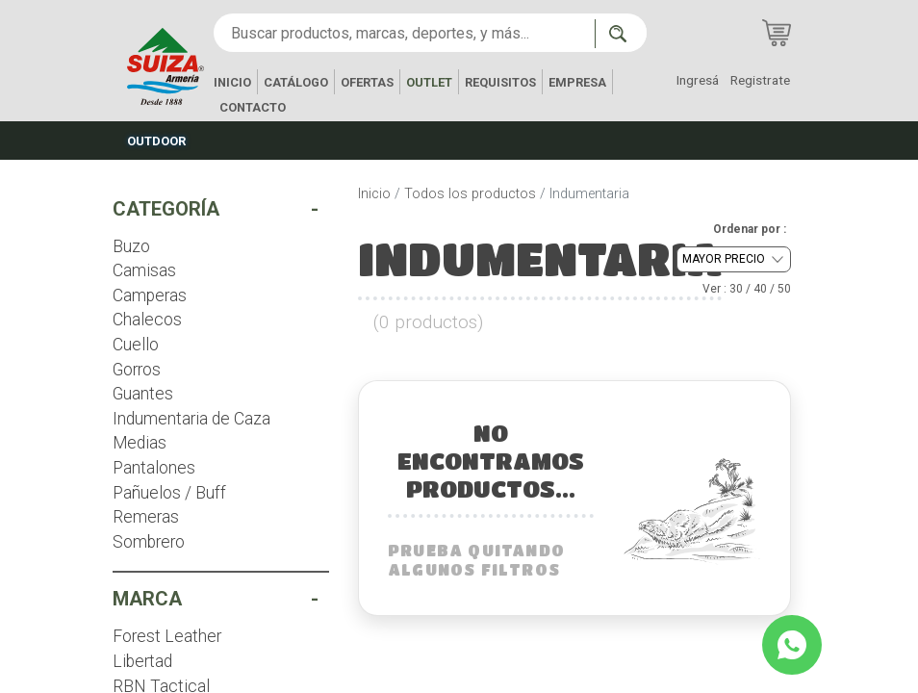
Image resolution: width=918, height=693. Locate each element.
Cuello (136, 344)
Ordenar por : (749, 229)
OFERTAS (367, 82)
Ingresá (697, 80)
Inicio (374, 194)
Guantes (143, 393)
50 (784, 288)
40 (760, 288)
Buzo (131, 246)
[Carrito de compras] (776, 32)
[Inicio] (165, 65)
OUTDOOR (156, 141)
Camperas (150, 295)
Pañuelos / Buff (169, 492)
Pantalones (154, 467)
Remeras (146, 516)
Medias (139, 442)
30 (736, 288)
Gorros (137, 369)
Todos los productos (470, 194)
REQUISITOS (500, 82)
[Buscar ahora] (621, 33)
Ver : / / (746, 288)
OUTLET (429, 82)
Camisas (144, 270)
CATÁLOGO (296, 82)
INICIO (232, 82)
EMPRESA (577, 82)
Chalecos (147, 319)
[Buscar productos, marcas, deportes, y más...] (404, 32)
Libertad (142, 661)
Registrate (760, 80)
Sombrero (149, 542)
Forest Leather (167, 636)
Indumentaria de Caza (191, 418)
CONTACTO (252, 107)
